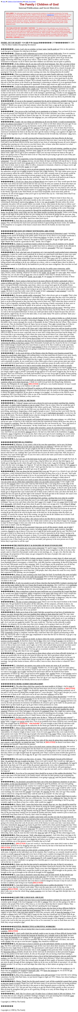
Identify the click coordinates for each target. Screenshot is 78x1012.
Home (4, 1)
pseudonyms (50, 14)
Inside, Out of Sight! (30, 1)
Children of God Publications (15, 1)
